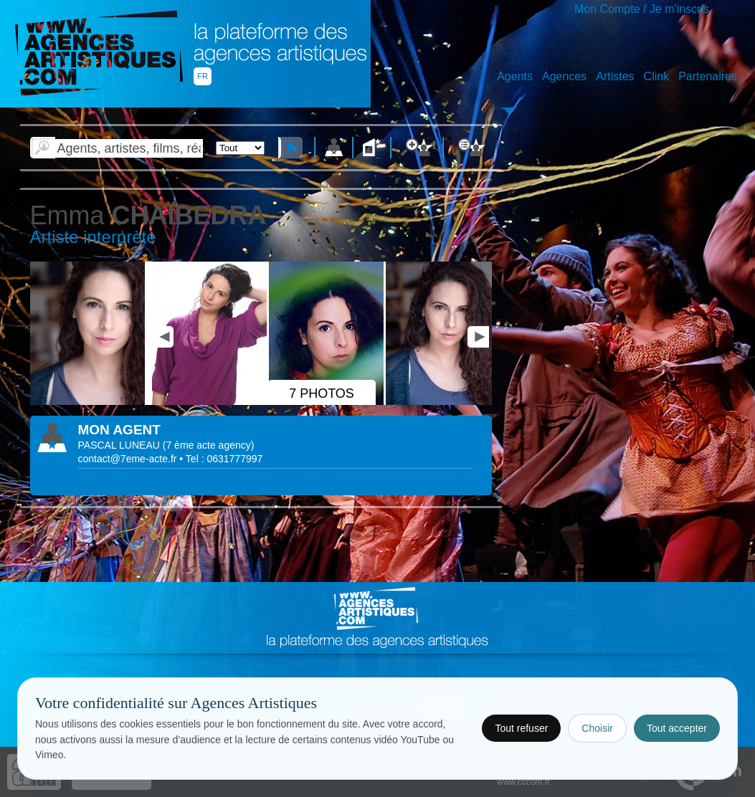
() (209, 445)
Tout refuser (521, 728)
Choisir (597, 728)
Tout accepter (677, 728)
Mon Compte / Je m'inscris (641, 9)
